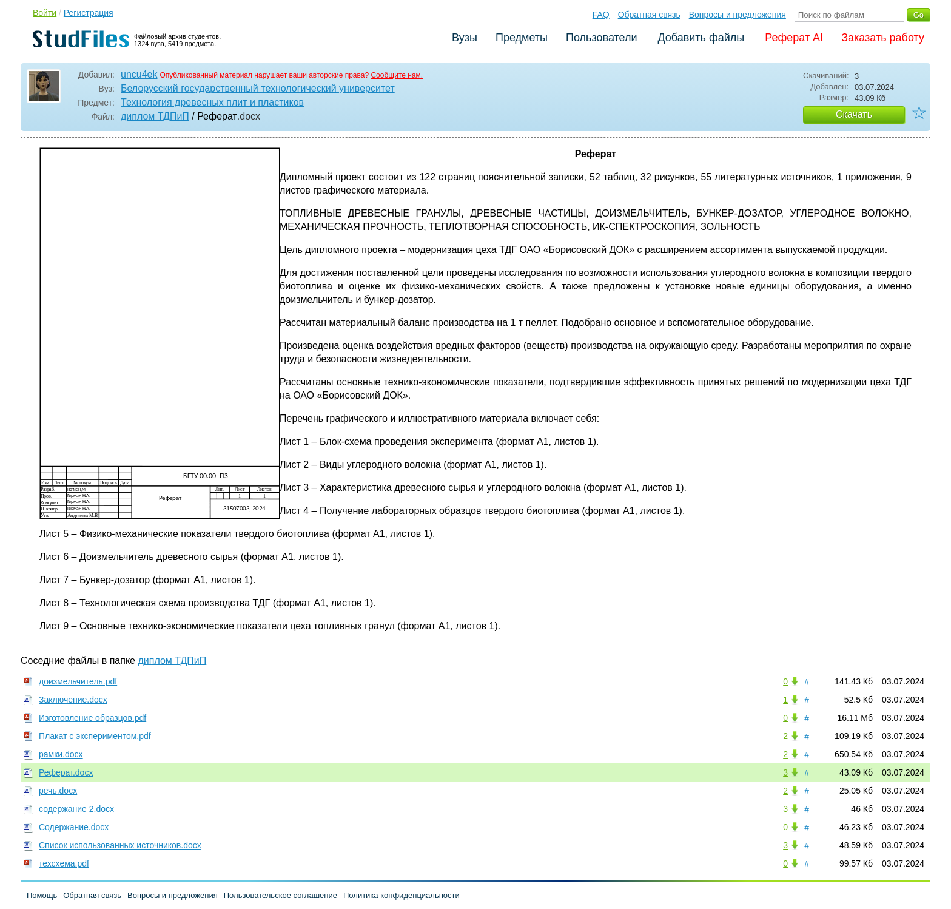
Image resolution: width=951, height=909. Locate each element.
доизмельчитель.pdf (78, 681)
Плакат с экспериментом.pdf (95, 736)
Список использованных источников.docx (120, 845)
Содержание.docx (74, 827)
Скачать (854, 114)
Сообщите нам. (397, 75)
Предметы (522, 38)
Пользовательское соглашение (280, 895)
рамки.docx (61, 754)
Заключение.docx (73, 700)
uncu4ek (139, 74)
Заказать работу (882, 38)
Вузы (464, 38)
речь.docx (58, 791)
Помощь (42, 895)
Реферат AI (794, 38)
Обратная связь (649, 14)
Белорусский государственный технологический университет (258, 88)
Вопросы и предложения (737, 14)
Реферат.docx (66, 772)
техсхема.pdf (64, 863)
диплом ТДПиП (155, 116)
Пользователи (601, 38)
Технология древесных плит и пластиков (212, 102)
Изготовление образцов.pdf (92, 718)
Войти (44, 13)
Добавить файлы (700, 38)
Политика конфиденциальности (401, 895)
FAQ (601, 14)
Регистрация (88, 13)
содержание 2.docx (76, 809)
